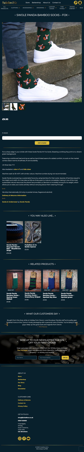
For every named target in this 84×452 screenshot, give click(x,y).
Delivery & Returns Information (14, 195)
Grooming (40, 7)
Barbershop (36, 3)
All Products (4, 7)
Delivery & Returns (24, 400)
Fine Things (62, 7)
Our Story (21, 382)
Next (82, 23)
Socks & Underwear (9, 202)
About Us (46, 3)
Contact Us (56, 3)
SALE (81, 7)
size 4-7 (17, 169)
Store (28, 3)
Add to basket (42, 143)
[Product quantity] (42, 138)
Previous (2, 23)
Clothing (14, 7)
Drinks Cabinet (72, 7)
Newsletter (21, 389)
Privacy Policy (22, 406)
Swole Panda (25, 202)
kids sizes (27, 169)
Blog (19, 385)
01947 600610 (22, 421)
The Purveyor (22, 350)
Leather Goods (52, 7)
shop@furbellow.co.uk (25, 417)
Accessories (27, 7)
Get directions (22, 431)
